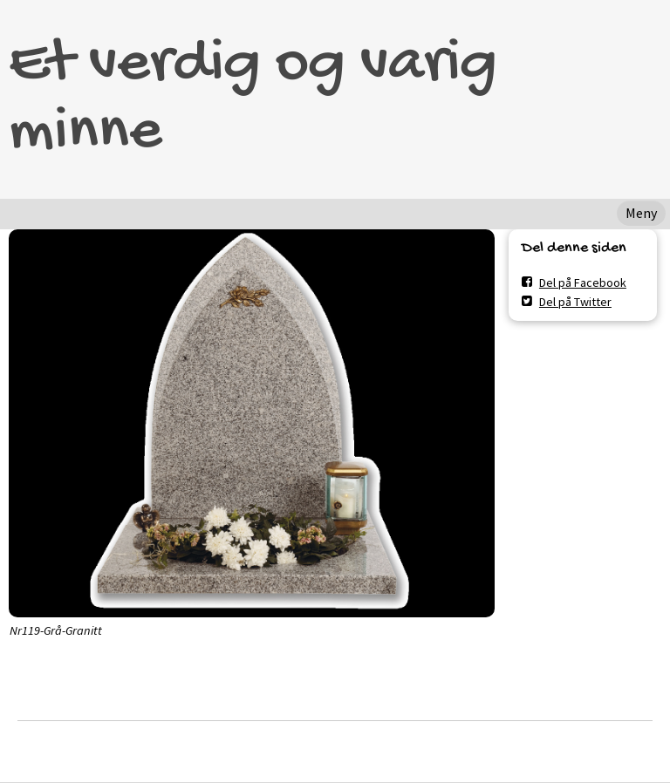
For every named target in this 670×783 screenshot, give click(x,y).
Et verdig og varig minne (253, 99)
